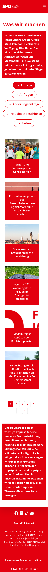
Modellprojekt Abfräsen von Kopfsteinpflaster (22, 337)
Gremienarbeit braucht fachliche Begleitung (22, 253)
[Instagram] (21, 513)
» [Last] (24, 410)
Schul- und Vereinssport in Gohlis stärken (22, 168)
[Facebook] (16, 513)
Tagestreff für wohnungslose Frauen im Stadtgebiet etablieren (22, 291)
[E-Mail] (32, 513)
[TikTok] (27, 513)
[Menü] (44, 6)
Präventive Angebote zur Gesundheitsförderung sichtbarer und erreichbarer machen (22, 205)
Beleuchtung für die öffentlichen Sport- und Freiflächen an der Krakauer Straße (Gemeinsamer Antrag (22, 374)
